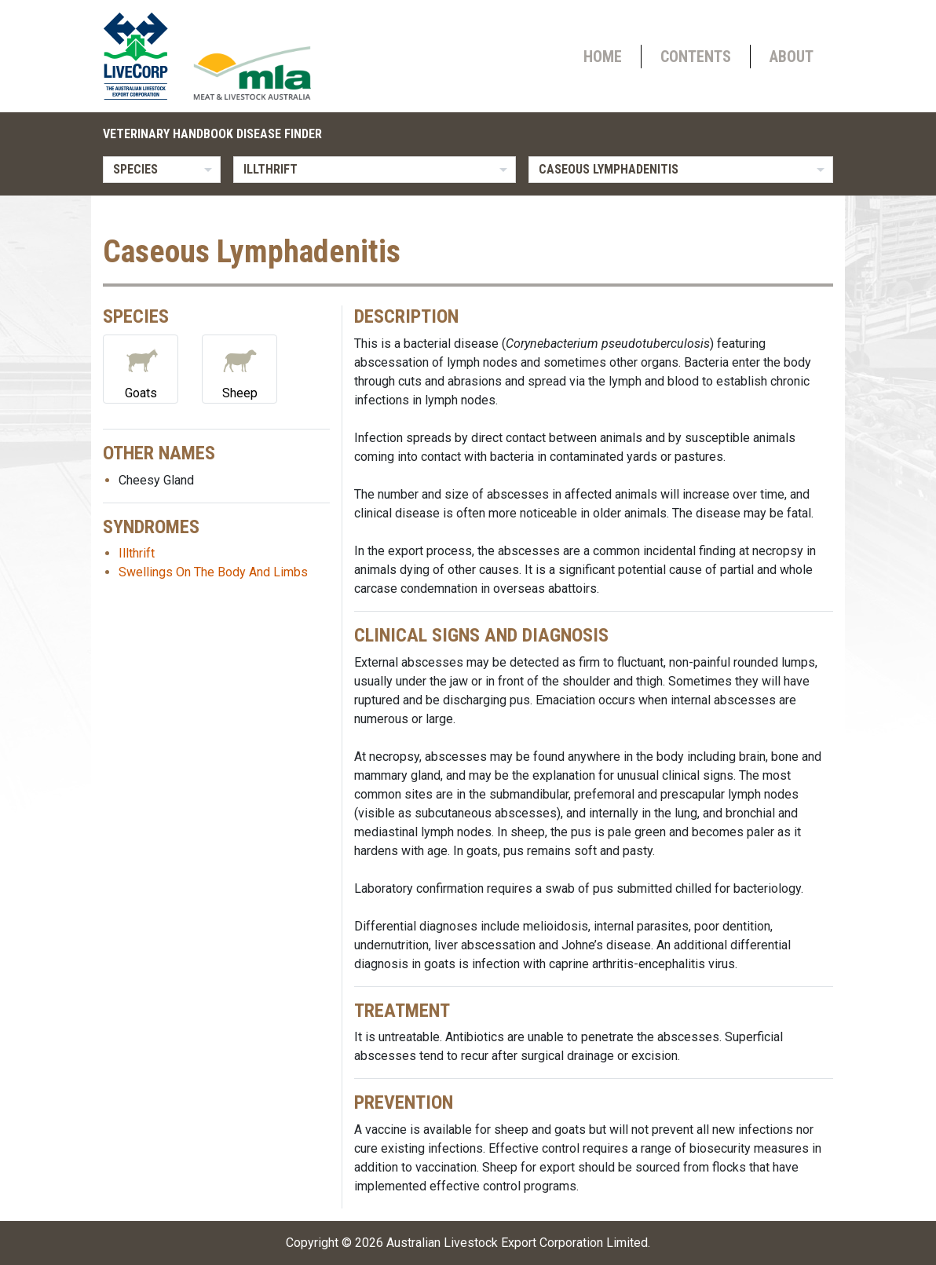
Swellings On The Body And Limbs (213, 572)
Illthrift (137, 553)
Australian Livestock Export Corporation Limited (517, 1242)
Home (602, 56)
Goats (140, 367)
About (792, 56)
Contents (695, 56)
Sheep (239, 367)
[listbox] (162, 169)
